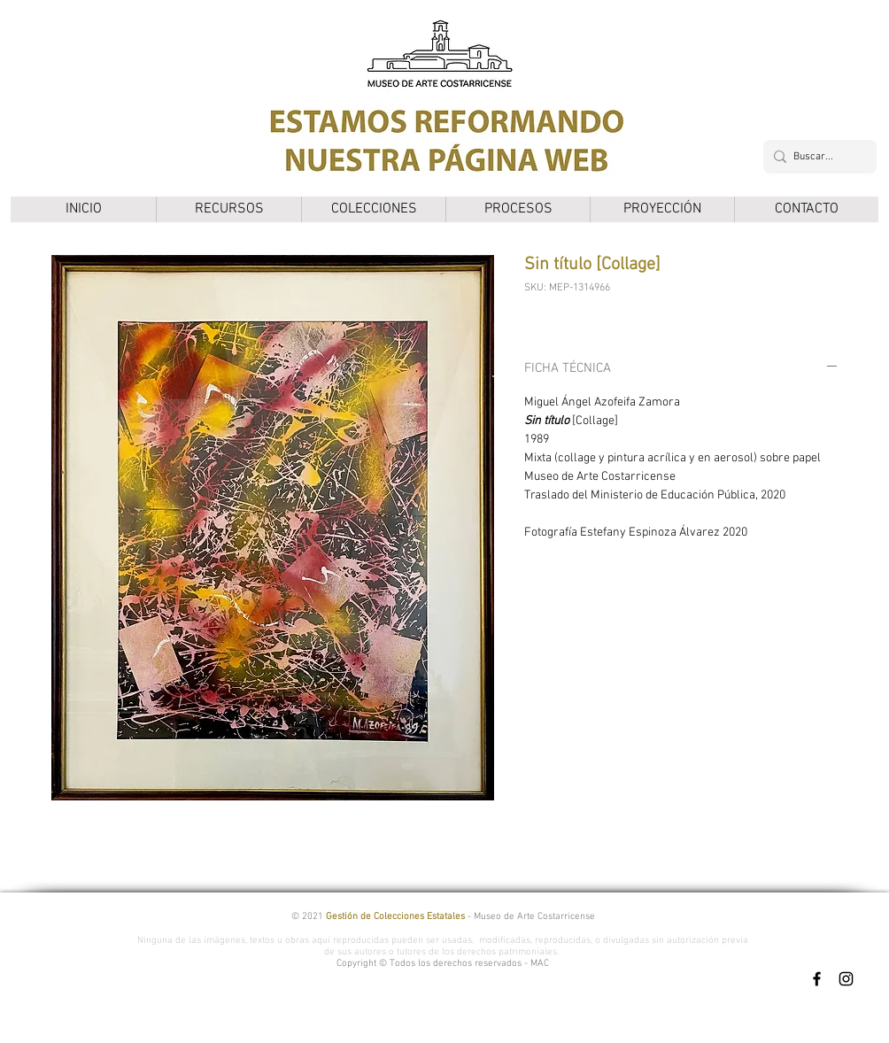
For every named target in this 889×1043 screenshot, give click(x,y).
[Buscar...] (816, 157)
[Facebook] (817, 979)
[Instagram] (846, 979)
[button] (228, 209)
